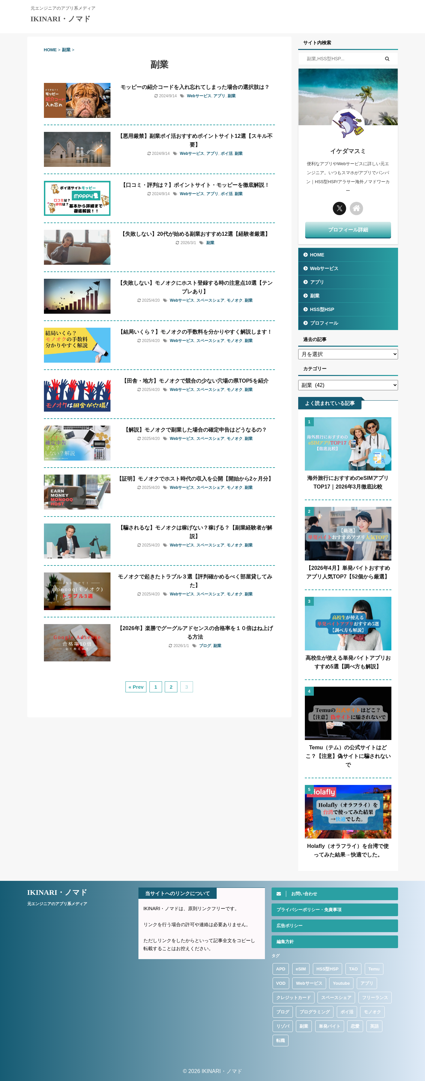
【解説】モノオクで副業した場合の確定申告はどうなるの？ (195, 430)
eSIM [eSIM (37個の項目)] (301, 968)
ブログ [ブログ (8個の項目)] (282, 1011)
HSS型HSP (322, 309)
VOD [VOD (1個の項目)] (281, 983)
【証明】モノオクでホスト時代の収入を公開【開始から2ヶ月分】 (195, 479)
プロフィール (324, 323)
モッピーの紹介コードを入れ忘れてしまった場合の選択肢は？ (195, 87)
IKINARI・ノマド (61, 19)
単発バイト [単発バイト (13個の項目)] (329, 1026)
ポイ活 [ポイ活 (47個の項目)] (346, 1011)
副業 (232, 96)
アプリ (219, 96)
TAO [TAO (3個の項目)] (353, 968)
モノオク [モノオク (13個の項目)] (372, 1011)
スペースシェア (210, 300)
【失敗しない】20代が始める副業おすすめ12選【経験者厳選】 (195, 234)
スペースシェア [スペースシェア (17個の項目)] (336, 997)
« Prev (135, 687)
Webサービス (199, 96)
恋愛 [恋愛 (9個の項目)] (355, 1026)
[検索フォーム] (338, 59)
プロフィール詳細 (348, 229)
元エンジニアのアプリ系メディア (57, 903)
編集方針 (285, 941)
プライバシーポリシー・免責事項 (309, 909)
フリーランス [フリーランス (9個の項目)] (375, 997)
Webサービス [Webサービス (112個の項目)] (309, 983)
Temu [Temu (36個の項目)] (374, 968)
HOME (317, 254)
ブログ (205, 645)
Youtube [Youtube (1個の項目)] (341, 983)
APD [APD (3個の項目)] (280, 968)
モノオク (235, 300)
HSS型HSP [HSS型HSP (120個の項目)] (327, 968)
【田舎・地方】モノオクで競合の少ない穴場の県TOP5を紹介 (195, 381)
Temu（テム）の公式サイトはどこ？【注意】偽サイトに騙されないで (348, 756)
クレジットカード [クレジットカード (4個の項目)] (293, 997)
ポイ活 (227, 153)
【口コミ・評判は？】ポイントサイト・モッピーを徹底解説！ (195, 185)
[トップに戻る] (356, 208)
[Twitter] (339, 208)
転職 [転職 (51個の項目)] (280, 1040)
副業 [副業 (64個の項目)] (304, 1026)
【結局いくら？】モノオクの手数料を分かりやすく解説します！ (195, 332)
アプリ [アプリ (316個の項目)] (366, 983)
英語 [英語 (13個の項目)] (374, 1026)
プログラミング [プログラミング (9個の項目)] (315, 1011)
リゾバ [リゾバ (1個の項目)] (282, 1026)
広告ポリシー (290, 925)
